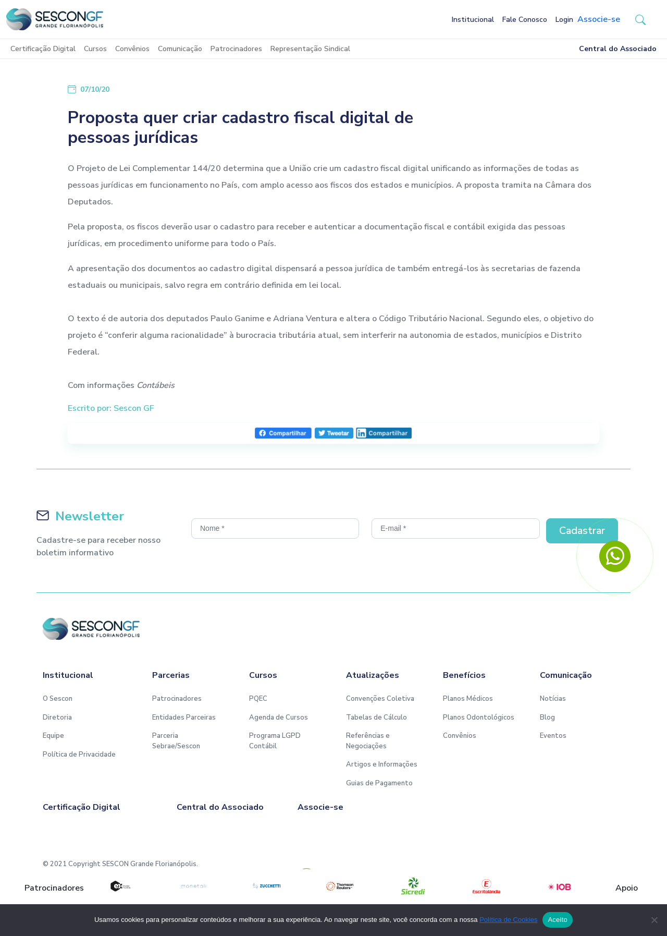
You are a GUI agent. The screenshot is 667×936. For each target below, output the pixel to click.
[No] (654, 920)
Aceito (557, 919)
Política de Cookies (508, 919)
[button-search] (640, 19)
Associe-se (598, 19)
